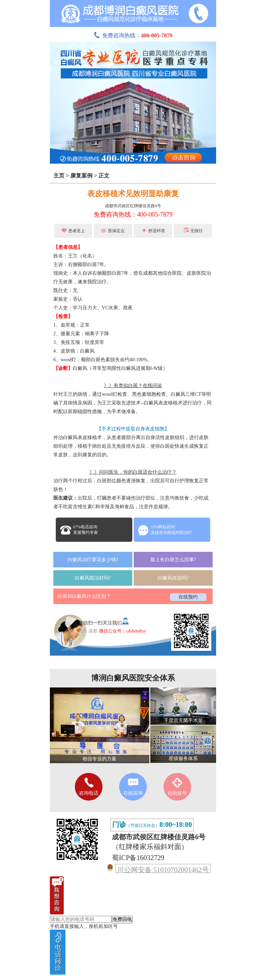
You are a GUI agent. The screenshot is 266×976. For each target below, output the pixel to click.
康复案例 (81, 176)
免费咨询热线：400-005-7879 (133, 214)
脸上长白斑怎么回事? (173, 559)
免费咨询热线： (133, 35)
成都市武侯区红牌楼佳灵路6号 (133, 205)
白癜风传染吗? (173, 578)
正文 (103, 176)
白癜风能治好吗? (93, 578)
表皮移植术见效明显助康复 (133, 193)
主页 (58, 176)
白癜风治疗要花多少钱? (93, 559)
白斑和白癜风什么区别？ (84, 596)
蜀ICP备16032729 (138, 857)
